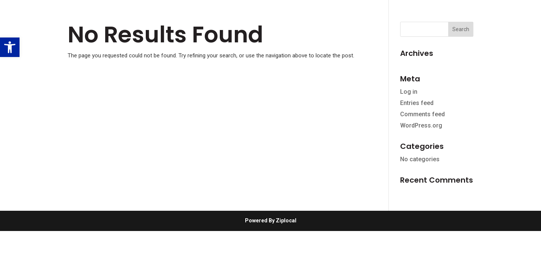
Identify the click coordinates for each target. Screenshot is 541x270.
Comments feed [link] (422, 114)
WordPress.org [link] (421, 125)
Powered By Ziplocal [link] (270, 221)
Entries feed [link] (417, 102)
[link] (10, 47)
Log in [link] (408, 91)
